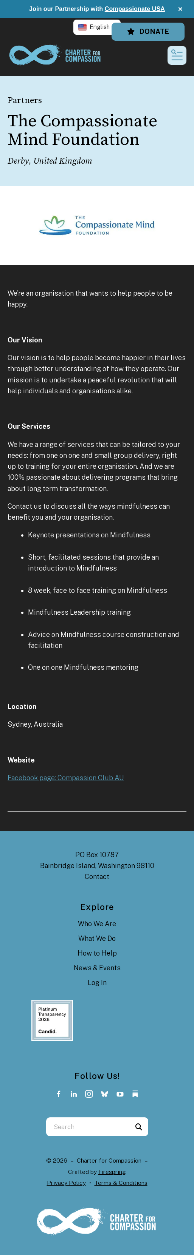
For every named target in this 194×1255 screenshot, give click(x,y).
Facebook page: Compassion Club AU (66, 778)
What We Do (97, 938)
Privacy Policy (66, 1182)
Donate (148, 31)
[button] (180, 9)
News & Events (97, 968)
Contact (97, 877)
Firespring (112, 1171)
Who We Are (97, 924)
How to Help (97, 953)
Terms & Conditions (121, 1182)
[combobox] (87, 1126)
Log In (97, 983)
